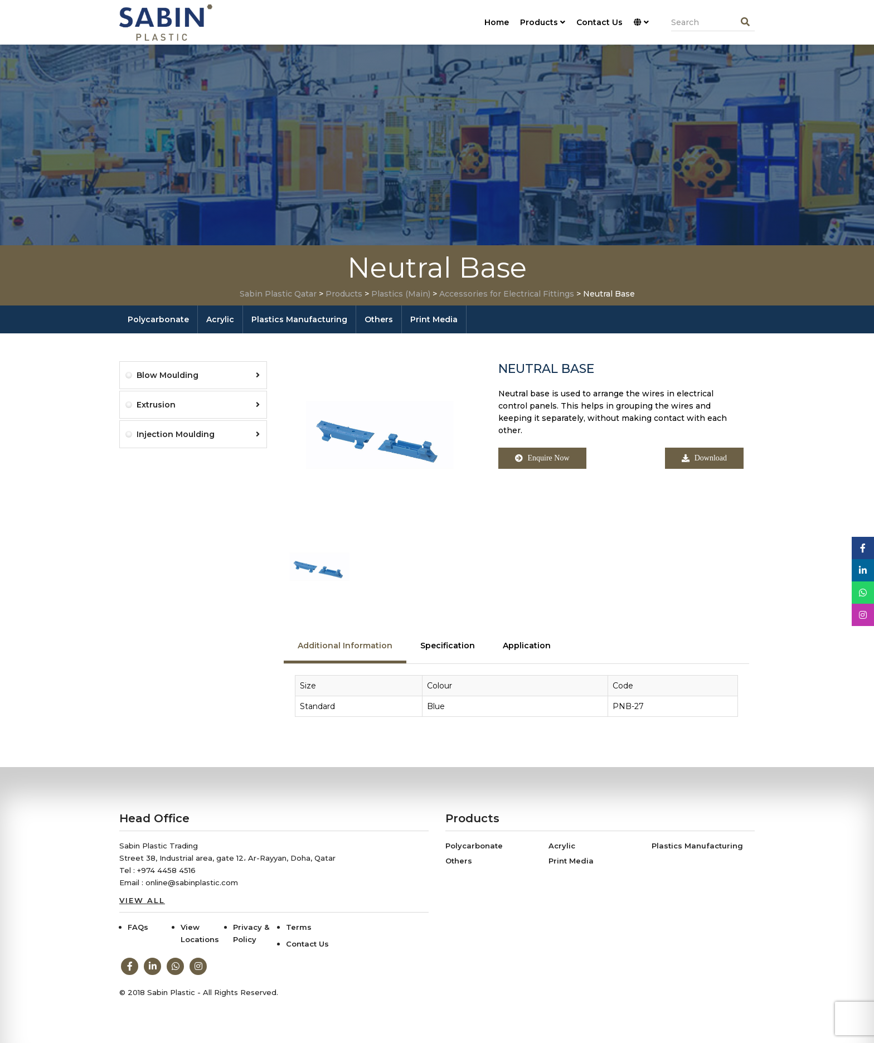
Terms (299, 927)
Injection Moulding (198, 434)
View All (142, 900)
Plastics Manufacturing (299, 319)
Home (496, 22)
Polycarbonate (158, 319)
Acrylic (220, 319)
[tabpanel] (516, 701)
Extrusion (198, 405)
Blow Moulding (198, 375)
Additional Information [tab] (345, 646)
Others (379, 319)
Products (542, 22)
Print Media (434, 319)
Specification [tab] (447, 646)
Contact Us (599, 22)
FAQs (138, 927)
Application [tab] (527, 646)
